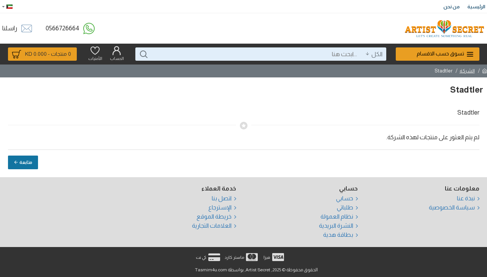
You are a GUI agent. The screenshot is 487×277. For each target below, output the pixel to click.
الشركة (467, 71)
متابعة (25, 162)
